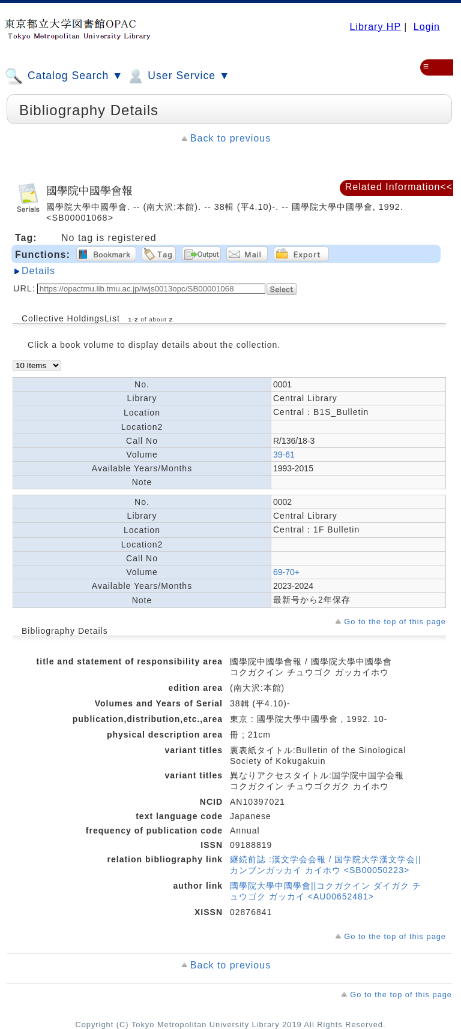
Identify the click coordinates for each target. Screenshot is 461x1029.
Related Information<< (399, 187)
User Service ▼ (178, 76)
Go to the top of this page (395, 621)
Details (38, 271)
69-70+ (286, 572)
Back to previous (230, 138)
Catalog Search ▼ (64, 76)
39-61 (284, 454)
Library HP (374, 27)
